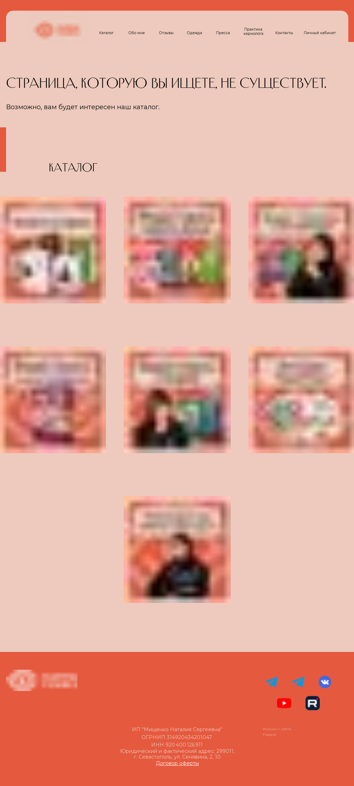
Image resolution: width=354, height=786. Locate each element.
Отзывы (166, 33)
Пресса (223, 33)
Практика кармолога (253, 31)
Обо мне (136, 33)
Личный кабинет (320, 33)
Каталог (106, 33)
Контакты (284, 33)
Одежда (194, 33)
